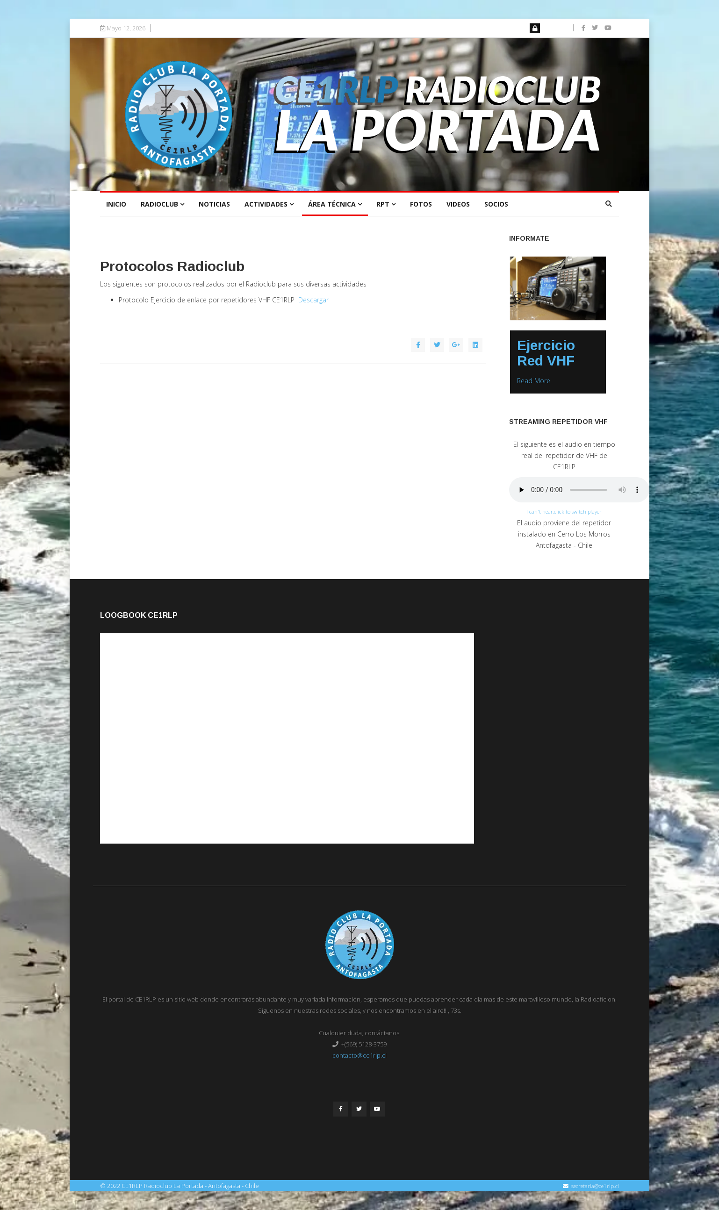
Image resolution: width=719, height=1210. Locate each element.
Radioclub (159, 204)
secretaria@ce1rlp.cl (595, 1185)
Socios (496, 204)
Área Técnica (332, 204)
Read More (533, 380)
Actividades (266, 204)
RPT (382, 204)
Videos (458, 204)
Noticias (214, 204)
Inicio (116, 204)
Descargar (313, 299)
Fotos (421, 204)
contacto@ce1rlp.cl (359, 1055)
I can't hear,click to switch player (564, 511)
